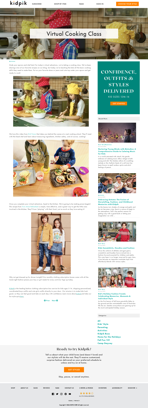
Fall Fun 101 (104, 340)
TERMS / (71, 401)
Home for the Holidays (109, 337)
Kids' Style (103, 324)
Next (55, 300)
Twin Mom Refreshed (30, 206)
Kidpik (12, 288)
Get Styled (74, 369)
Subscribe (37, 4)
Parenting (103, 327)
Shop (13, 388)
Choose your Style (127, 4)
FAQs (81, 4)
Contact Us (69, 388)
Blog (36, 388)
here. (22, 296)
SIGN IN (99, 4)
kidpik (78, 294)
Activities (12, 61)
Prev (47, 300)
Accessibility (117, 388)
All (99, 321)
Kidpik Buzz (104, 333)
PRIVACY (77, 401)
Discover (132, 388)
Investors (102, 388)
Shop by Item (60, 4)
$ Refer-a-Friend (86, 388)
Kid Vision (32, 134)
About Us (24, 388)
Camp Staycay (105, 343)
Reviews (46, 388)
